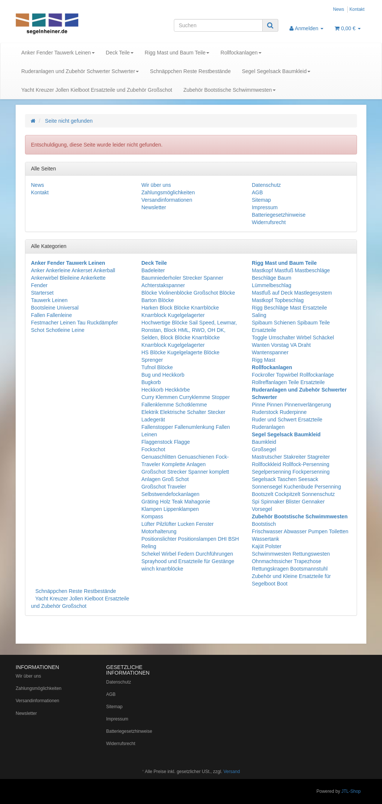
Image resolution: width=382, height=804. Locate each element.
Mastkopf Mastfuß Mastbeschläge (291, 270)
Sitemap (261, 200)
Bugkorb (151, 382)
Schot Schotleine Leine (57, 330)
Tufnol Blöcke (157, 367)
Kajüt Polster (266, 546)
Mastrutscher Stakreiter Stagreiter (291, 457)
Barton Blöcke (157, 300)
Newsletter (153, 207)
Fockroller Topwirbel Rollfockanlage (293, 375)
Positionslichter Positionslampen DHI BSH (190, 539)
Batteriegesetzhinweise (279, 215)
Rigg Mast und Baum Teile (177, 53)
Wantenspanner (270, 352)
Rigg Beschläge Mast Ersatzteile (289, 308)
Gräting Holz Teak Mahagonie (175, 502)
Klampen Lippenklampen (170, 509)
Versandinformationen (166, 200)
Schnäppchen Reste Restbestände (190, 71)
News (338, 9)
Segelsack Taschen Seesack (285, 479)
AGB (257, 192)
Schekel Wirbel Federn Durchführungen (187, 554)
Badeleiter (153, 270)
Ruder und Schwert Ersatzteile (287, 420)
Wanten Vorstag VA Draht (281, 345)
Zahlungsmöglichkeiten (168, 192)
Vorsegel (262, 509)
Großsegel (264, 449)
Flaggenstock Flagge (165, 442)
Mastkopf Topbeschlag (278, 300)
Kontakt (357, 9)
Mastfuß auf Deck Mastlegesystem (292, 293)
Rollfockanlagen (241, 53)
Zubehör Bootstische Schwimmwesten (229, 90)
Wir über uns (156, 185)
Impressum (265, 207)
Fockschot (153, 449)
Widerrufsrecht (269, 222)
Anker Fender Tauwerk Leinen (58, 53)
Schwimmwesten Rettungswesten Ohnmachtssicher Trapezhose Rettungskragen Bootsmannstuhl (291, 561)
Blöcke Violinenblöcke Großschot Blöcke (188, 293)
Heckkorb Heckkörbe (165, 390)
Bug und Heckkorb (162, 375)
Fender (39, 285)
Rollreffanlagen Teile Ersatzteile (288, 382)
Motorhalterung (158, 531)
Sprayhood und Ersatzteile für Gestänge (187, 561)
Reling (148, 546)
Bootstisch (264, 524)
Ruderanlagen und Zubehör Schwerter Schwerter (80, 71)
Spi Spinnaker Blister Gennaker (288, 502)
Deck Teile (120, 53)
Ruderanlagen (268, 427)
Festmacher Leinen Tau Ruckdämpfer (74, 323)
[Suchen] (218, 25)
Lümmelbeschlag (271, 285)
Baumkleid (264, 442)
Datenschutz (266, 185)
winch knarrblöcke (162, 569)
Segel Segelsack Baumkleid (276, 71)
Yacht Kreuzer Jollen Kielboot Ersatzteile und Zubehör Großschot (96, 90)
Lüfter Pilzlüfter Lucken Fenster (177, 524)
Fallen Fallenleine (51, 315)
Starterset (42, 293)
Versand (231, 771)
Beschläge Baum (271, 278)
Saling (259, 315)
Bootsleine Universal (55, 308)
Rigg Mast (263, 360)
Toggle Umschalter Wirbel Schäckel (293, 337)
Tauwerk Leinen (49, 300)
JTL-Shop (351, 791)
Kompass (152, 516)
